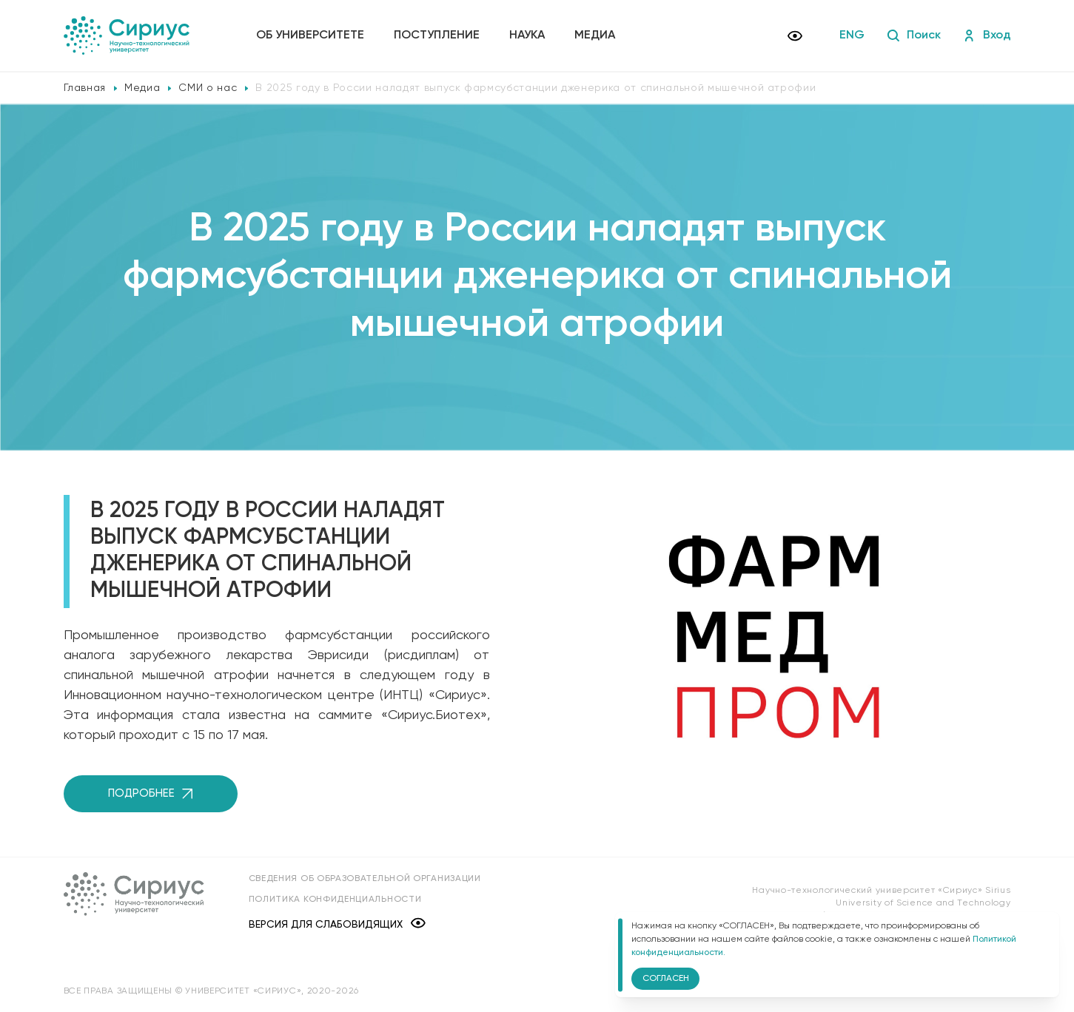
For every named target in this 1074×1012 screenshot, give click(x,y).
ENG (852, 35)
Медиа (594, 35)
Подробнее (150, 793)
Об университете (310, 35)
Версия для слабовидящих (337, 924)
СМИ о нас (207, 88)
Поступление (437, 35)
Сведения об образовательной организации (365, 878)
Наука (527, 35)
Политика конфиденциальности (335, 899)
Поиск (914, 35)
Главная (85, 88)
